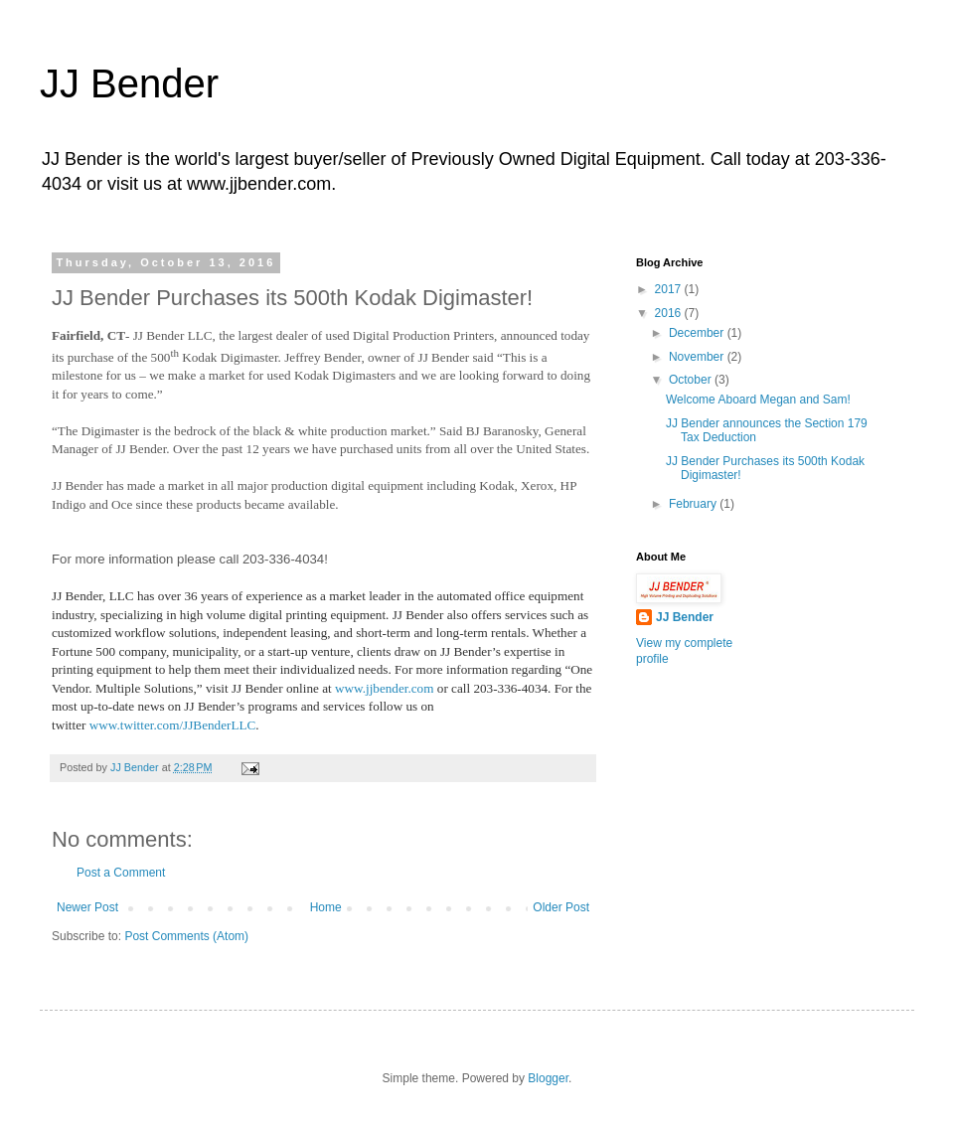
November (698, 357)
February (694, 504)
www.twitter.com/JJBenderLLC (172, 725)
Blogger (548, 1078)
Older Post (561, 907)
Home (326, 907)
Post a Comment (121, 873)
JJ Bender (129, 83)
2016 (670, 313)
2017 (670, 289)
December (698, 333)
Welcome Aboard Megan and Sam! (758, 399)
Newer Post (87, 907)
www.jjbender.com (384, 688)
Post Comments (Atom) (186, 936)
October (692, 380)
